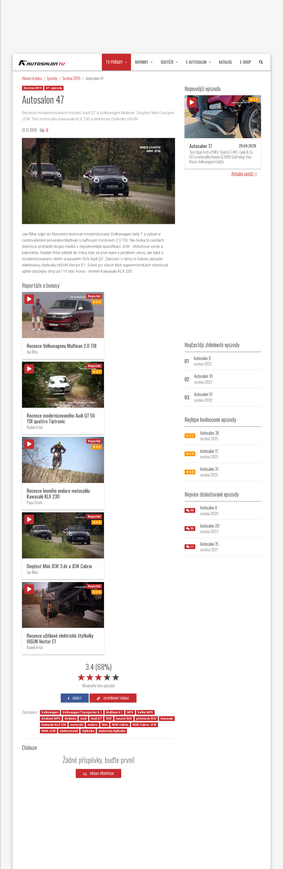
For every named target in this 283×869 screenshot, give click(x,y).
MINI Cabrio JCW (144, 574)
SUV (109, 567)
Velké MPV (145, 561)
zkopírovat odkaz (113, 547)
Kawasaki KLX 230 (54, 574)
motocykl (76, 574)
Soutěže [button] (169, 62)
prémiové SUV (146, 567)
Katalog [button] (225, 62)
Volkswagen (50, 561)
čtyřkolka (88, 580)
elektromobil (69, 580)
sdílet (75, 547)
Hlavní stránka (32, 78)
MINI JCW (48, 580)
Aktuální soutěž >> (244, 173)
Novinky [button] (143, 62)
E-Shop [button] (245, 62)
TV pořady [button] (116, 62)
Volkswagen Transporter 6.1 (82, 561)
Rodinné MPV (51, 567)
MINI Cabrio (120, 574)
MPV (130, 561)
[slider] (98, 525)
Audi (83, 567)
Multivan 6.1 (114, 561)
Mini (105, 574)
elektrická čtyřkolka (111, 580)
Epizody (52, 78)
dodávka (70, 567)
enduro (92, 574)
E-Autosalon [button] (198, 62)
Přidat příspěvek (98, 622)
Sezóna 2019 (71, 78)
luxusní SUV (124, 567)
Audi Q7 (96, 567)
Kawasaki (167, 567)
